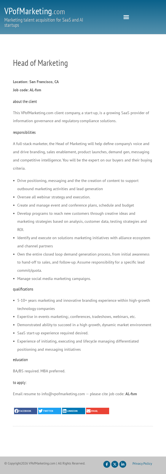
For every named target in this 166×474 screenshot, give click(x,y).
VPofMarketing (34, 11)
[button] (126, 17)
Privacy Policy (142, 463)
